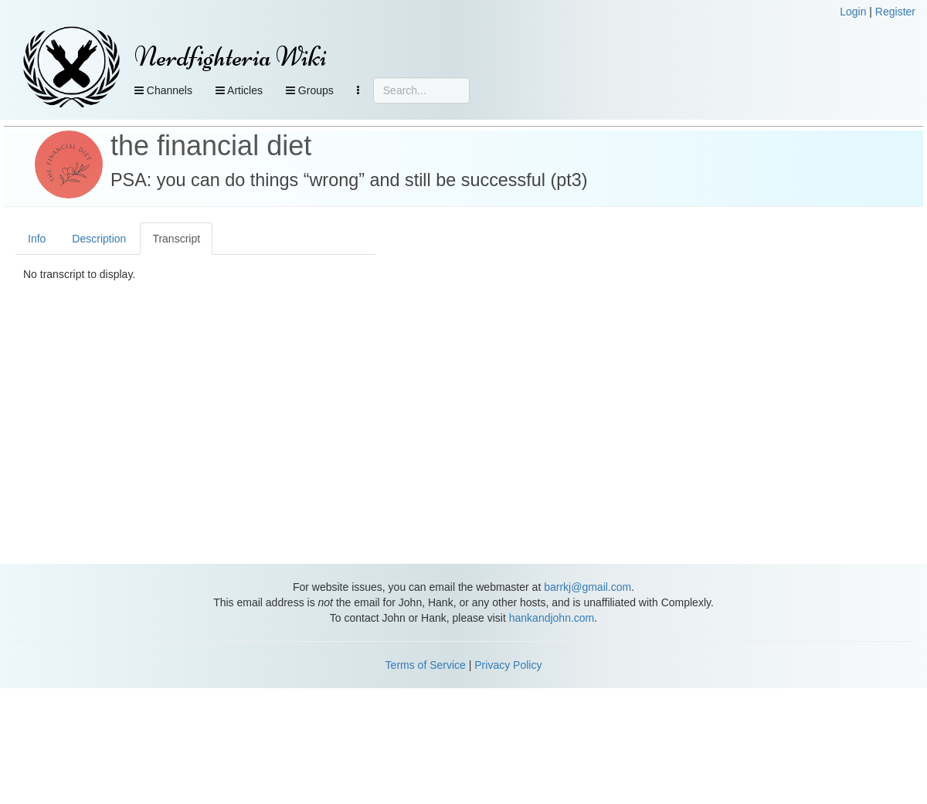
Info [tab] (37, 238)
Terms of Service (425, 665)
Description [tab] (99, 238)
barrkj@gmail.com (587, 587)
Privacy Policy (508, 665)
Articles (239, 90)
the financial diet (210, 145)
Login (853, 11)
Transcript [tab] (176, 238)
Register (895, 11)
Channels (163, 90)
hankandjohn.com (552, 618)
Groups (310, 90)
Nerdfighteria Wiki (230, 56)
